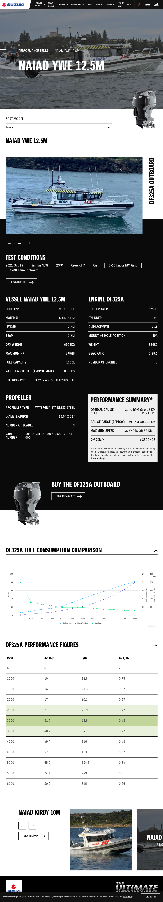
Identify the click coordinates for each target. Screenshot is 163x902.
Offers (94, 6)
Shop (134, 6)
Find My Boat (126, 6)
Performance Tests (33, 51)
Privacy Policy (127, 897)
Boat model (15, 119)
